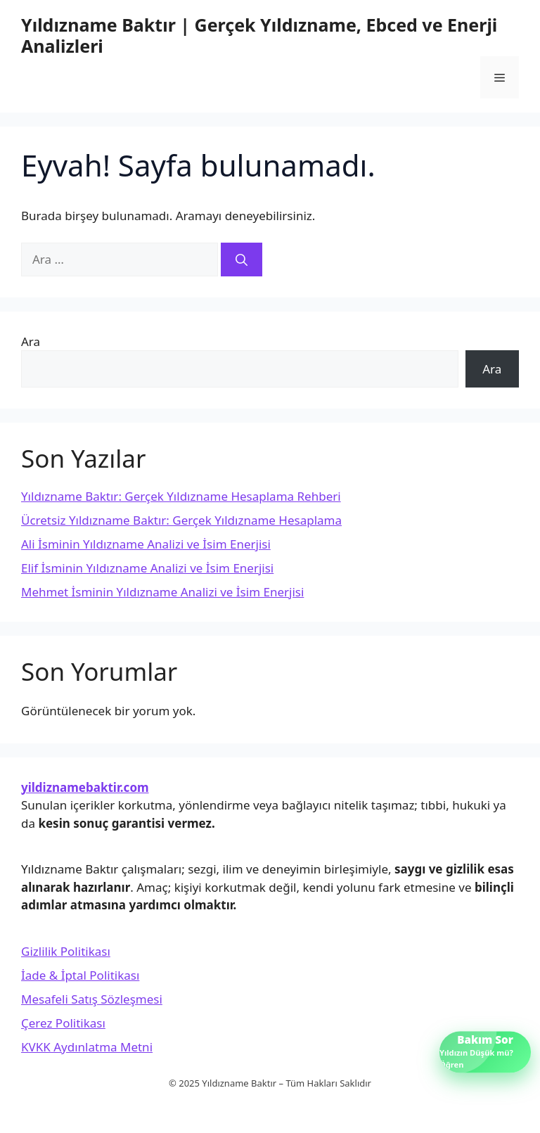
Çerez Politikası (63, 1023)
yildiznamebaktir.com (85, 787)
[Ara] (241, 259)
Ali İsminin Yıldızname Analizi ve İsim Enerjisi (146, 544)
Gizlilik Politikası (65, 951)
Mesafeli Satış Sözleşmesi (91, 999)
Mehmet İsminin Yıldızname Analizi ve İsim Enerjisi (162, 592)
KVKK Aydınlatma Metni (87, 1047)
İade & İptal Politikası (80, 975)
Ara (30, 341)
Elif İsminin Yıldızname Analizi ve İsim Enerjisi (147, 568)
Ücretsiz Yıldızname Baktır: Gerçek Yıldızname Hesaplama (181, 520)
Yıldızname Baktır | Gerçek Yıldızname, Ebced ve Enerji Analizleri (259, 35)
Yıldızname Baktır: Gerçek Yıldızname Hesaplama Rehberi (181, 496)
